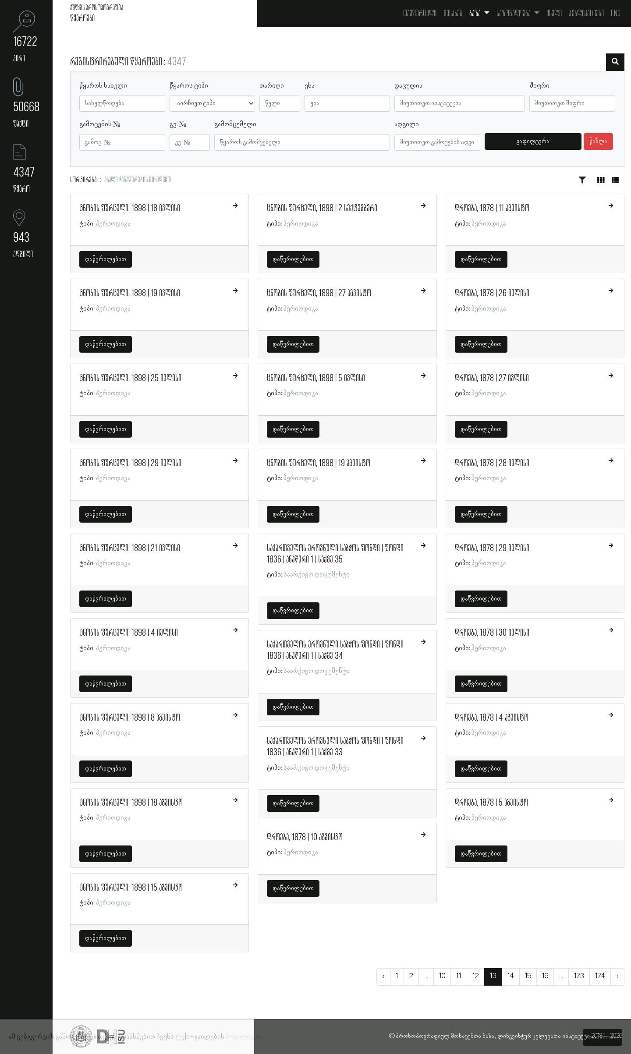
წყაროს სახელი (103, 86)
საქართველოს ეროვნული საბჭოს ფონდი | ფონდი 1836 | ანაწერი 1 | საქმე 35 (335, 554)
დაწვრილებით (105, 259)
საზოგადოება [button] (514, 13)
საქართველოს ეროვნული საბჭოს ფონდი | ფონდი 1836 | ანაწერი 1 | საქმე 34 (335, 650)
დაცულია (408, 86)
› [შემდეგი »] (617, 976)
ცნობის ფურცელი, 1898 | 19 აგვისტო (318, 463)
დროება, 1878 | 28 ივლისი (492, 463)
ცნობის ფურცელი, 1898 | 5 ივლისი (316, 378)
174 (600, 976)
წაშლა (598, 141)
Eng (615, 13)
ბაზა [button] (475, 13)
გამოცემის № (100, 124)
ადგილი (406, 124)
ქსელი (554, 13)
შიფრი (539, 86)
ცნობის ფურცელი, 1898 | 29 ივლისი (130, 463)
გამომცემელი (235, 124)
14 (510, 976)
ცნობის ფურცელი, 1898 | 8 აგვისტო (129, 718)
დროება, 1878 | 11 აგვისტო (492, 208)
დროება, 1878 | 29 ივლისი (492, 548)
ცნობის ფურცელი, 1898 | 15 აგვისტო (131, 888)
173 (579, 976)
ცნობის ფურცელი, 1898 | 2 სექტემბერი (322, 208)
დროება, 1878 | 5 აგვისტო (491, 803)
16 (545, 976)
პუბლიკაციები (586, 13)
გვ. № (178, 124)
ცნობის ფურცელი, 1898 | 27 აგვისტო (319, 293)
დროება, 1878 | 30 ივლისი (492, 633)
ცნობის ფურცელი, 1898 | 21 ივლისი (129, 548)
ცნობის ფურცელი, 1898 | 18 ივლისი (129, 208)
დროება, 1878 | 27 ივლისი (492, 378)
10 (442, 976)
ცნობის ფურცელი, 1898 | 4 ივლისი (128, 633)
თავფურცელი (419, 13)
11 (458, 976)
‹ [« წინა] (383, 976)
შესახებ (452, 13)
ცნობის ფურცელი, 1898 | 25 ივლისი (130, 378)
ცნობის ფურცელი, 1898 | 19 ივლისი (129, 293)
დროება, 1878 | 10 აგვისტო (305, 837)
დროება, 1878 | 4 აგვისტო (491, 718)
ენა (310, 86)
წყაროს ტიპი (189, 86)
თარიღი (271, 86)
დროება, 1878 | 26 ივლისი (492, 293)
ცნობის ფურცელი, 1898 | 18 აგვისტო (131, 803)
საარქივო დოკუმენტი (317, 575)
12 (475, 976)
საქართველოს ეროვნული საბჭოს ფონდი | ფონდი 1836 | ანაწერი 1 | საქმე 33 (335, 747)
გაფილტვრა (533, 141)
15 (528, 976)
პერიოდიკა (113, 224)
